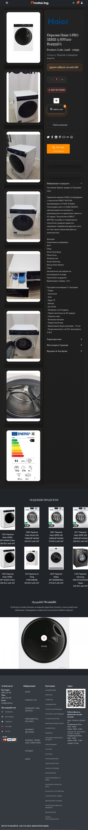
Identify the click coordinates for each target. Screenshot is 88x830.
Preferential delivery (31, 720)
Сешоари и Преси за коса (53, 785)
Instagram (7, 717)
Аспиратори (50, 728)
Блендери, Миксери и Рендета (54, 738)
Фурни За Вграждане (53, 709)
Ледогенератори (52, 763)
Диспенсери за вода (53, 801)
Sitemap (29, 751)
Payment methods (29, 731)
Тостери (48, 749)
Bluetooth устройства (54, 791)
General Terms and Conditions (33, 741)
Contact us (31, 700)
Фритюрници (50, 773)
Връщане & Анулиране (64, 351)
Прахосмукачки (51, 759)
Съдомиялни (50, 704)
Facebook (6, 712)
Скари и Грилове (52, 768)
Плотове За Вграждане (54, 714)
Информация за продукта (64, 183)
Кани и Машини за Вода (52, 779)
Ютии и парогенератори (52, 818)
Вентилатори (50, 812)
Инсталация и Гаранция (64, 345)
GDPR (27, 759)
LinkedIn (6, 721)
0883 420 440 (6, 693)
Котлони (48, 754)
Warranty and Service (32, 709)
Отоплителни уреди (53, 796)
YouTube (6, 726)
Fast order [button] (58, 147)
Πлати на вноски (59, 125)
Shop (27, 692)
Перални (48, 695)
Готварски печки (52, 718)
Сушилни (49, 700)
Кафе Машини (51, 744)
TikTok (5, 731)
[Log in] (82, 3)
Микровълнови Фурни (54, 723)
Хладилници (50, 690)
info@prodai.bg (6, 703)
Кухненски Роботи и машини (53, 806)
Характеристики (64, 339)
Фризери (48, 733)
